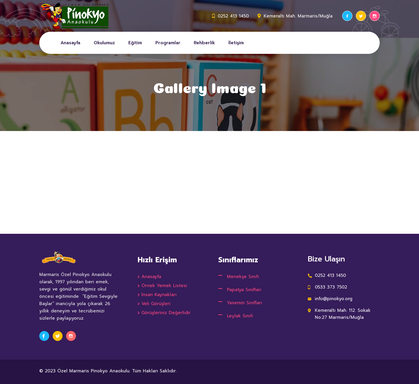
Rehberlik (204, 43)
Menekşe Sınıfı (243, 276)
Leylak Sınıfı (240, 316)
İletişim (236, 43)
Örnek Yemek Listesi (164, 285)
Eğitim (135, 43)
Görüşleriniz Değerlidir (166, 312)
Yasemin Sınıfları (244, 303)
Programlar (167, 43)
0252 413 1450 (233, 16)
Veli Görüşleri (156, 303)
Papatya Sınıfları (244, 289)
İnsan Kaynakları (159, 294)
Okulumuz (104, 43)
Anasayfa (70, 43)
